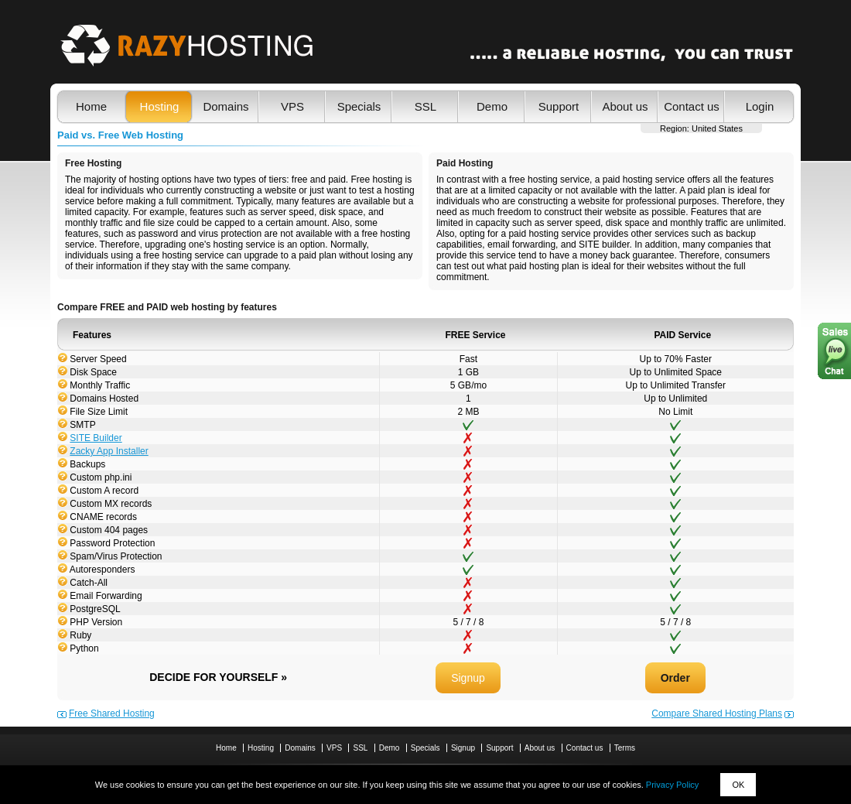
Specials (359, 106)
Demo (492, 106)
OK (738, 784)
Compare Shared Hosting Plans (716, 713)
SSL (425, 106)
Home (91, 106)
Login (760, 106)
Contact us (691, 106)
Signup (468, 678)
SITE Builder (95, 438)
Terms (624, 748)
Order (675, 678)
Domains (225, 106)
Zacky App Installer (109, 451)
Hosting (159, 106)
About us (625, 106)
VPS (292, 106)
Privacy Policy (672, 784)
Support (558, 106)
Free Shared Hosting (112, 713)
